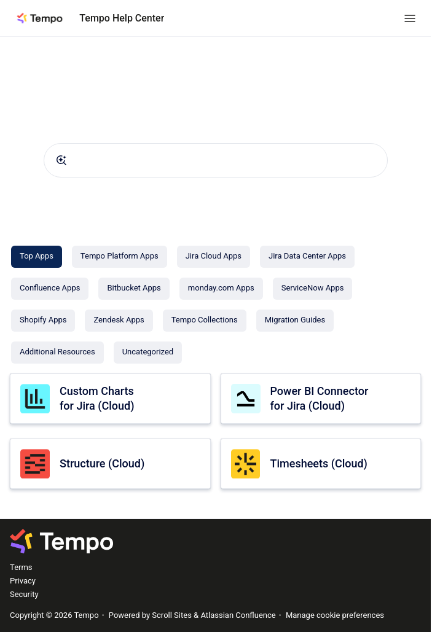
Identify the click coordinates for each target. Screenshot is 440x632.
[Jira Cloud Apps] (213, 257)
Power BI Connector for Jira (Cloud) (319, 398)
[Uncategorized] (148, 352)
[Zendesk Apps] (118, 321)
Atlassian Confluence (237, 615)
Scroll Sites (172, 615)
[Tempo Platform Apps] (119, 257)
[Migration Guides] (295, 321)
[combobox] (215, 160)
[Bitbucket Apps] (133, 289)
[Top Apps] (36, 257)
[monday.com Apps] (221, 289)
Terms (21, 567)
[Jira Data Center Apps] (307, 257)
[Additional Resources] (57, 352)
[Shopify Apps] (43, 321)
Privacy (23, 580)
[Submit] (61, 160)
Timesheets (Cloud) (318, 463)
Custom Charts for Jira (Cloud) (97, 398)
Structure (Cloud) (102, 463)
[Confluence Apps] (49, 289)
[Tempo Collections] (204, 321)
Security (24, 594)
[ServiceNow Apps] (313, 289)
